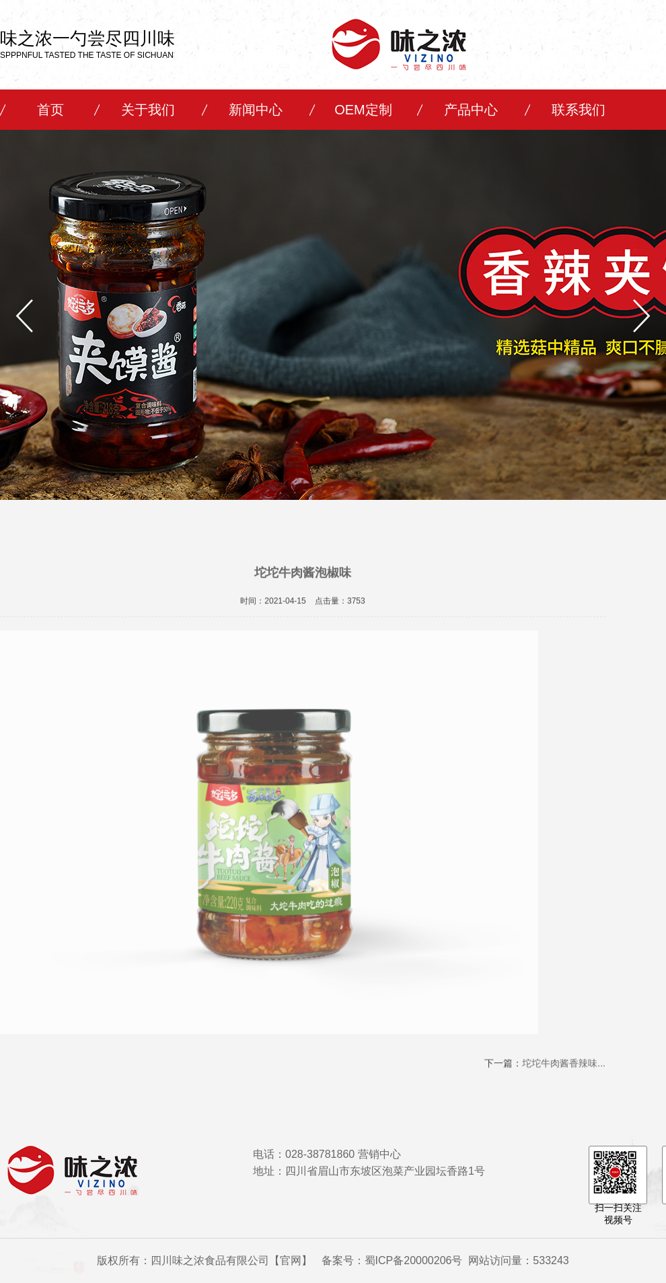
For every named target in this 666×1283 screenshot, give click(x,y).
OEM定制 (363, 109)
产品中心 (471, 109)
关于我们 (148, 109)
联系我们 (578, 109)
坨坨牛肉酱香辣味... (563, 1065)
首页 (50, 109)
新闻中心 (256, 109)
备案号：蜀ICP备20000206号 (392, 1260)
